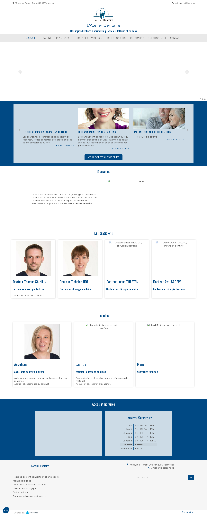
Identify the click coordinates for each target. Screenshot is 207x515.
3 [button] (205, 99)
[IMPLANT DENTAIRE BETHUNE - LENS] (159, 118)
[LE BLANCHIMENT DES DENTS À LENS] (103, 118)
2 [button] (202, 99)
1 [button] (200, 99)
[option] (103, 71)
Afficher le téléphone (185, 3)
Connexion (188, 512)
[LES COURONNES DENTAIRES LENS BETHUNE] (48, 118)
